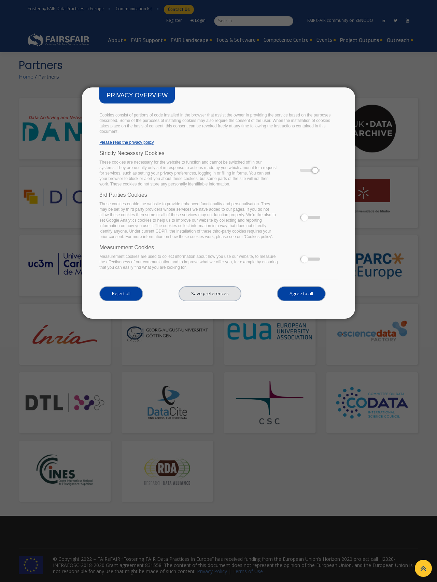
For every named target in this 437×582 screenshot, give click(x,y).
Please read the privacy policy (126, 142)
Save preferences (210, 293)
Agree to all (301, 293)
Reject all (121, 293)
